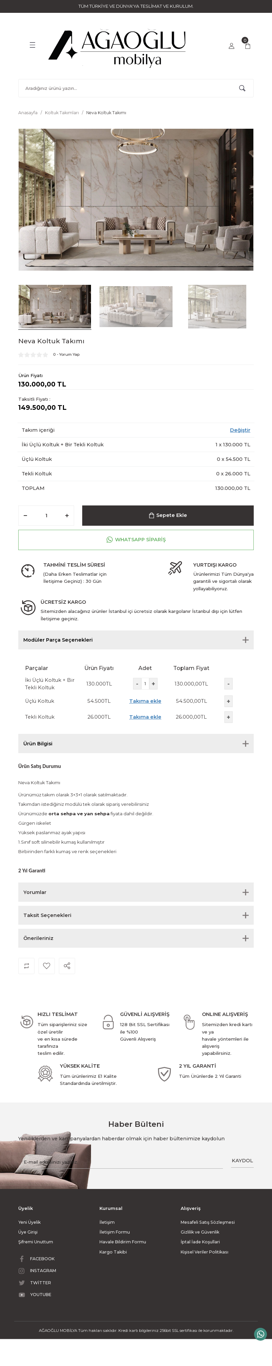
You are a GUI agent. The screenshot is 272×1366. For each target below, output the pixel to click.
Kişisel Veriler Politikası (204, 1252)
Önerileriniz (38, 938)
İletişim (107, 1222)
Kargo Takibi (113, 1252)
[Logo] (118, 45)
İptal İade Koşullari (200, 1241)
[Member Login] (231, 46)
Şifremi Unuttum (35, 1241)
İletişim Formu (114, 1232)
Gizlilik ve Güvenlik (200, 1232)
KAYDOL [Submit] (242, 1161)
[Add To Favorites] (47, 966)
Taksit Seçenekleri (47, 915)
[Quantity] (46, 515)
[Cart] (248, 46)
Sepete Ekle (168, 515)
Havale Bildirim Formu (122, 1241)
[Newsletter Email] (120, 1162)
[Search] (136, 88)
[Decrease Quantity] (25, 515)
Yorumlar (34, 892)
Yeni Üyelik (29, 1222)
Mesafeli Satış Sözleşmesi (208, 1222)
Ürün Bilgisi (37, 744)
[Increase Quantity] (67, 515)
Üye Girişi (28, 1232)
